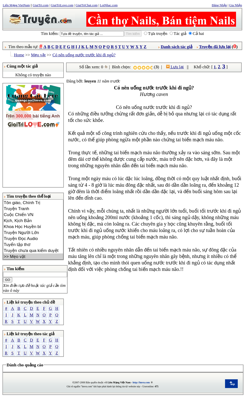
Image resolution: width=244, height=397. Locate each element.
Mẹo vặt (38, 55)
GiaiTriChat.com (87, 5)
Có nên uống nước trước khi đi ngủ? (84, 55)
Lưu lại (175, 67)
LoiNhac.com (109, 5)
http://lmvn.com (141, 382)
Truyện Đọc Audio (33, 238)
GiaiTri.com (40, 5)
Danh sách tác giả (176, 46)
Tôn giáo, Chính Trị (33, 203)
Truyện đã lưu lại (215, 46)
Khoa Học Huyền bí (33, 227)
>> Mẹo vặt (33, 256)
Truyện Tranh (33, 209)
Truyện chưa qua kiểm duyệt (33, 250)
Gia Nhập (235, 5)
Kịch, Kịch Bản (33, 221)
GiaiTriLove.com (62, 5)
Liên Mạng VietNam (16, 5)
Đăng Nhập (219, 5)
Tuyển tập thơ (33, 244)
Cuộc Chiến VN (33, 215)
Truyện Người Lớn (33, 233)
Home (19, 55)
